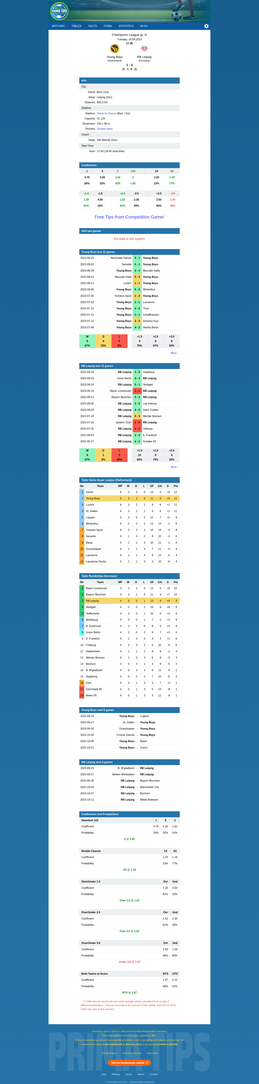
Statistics (126, 26)
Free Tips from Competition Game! (129, 217)
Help (103, 1074)
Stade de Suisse (106, 113)
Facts (92, 26)
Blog (144, 26)
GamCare (152, 1053)
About (140, 1074)
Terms (128, 1074)
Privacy (116, 1074)
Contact (153, 1074)
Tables (76, 26)
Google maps (105, 128)
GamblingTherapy (132, 1053)
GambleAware (109, 1053)
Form (108, 26)
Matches (58, 26)
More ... (175, 353)
